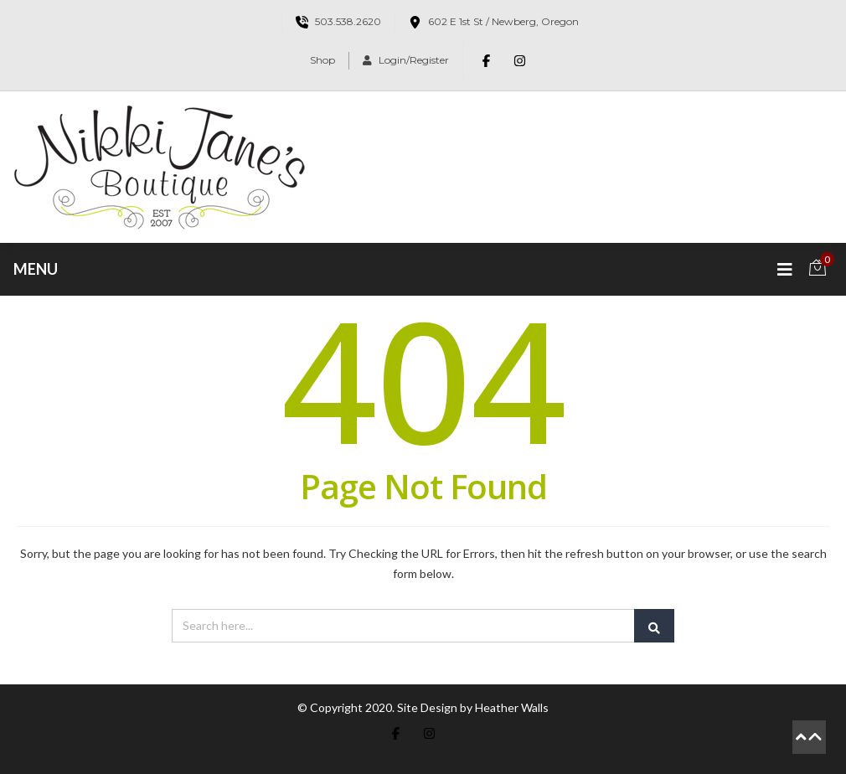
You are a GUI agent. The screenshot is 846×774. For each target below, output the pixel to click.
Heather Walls (512, 707)
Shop (322, 60)
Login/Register (406, 60)
